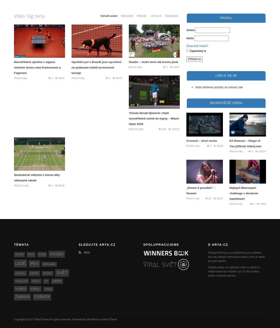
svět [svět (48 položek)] (62, 272)
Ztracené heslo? (197, 46)
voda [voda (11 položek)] (48, 289)
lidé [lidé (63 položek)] (20, 263)
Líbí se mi (156, 16)
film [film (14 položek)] (42, 254)
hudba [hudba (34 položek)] (57, 254)
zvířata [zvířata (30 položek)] (42, 297)
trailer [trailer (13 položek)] (21, 281)
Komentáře (171, 16)
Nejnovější (127, 16)
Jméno (190, 30)
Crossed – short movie (201, 140)
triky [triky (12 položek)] (36, 281)
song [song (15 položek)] (34, 273)
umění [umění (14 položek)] (57, 281)
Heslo (190, 38)
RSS (84, 252)
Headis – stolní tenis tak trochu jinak (153, 62)
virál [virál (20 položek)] (35, 289)
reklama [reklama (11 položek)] (49, 264)
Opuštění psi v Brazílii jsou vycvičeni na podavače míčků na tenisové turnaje (96, 67)
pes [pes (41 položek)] (34, 263)
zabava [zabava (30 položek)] (22, 297)
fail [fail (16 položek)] (31, 254)
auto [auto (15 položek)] (19, 254)
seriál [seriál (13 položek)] (20, 273)
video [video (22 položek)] (20, 289)
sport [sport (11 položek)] (47, 273)
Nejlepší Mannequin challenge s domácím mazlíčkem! (243, 193)
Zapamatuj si (196, 51)
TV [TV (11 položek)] (46, 281)
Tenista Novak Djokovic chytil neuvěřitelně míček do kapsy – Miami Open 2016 (154, 118)
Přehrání (142, 16)
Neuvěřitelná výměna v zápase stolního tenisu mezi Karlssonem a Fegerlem (37, 67)
